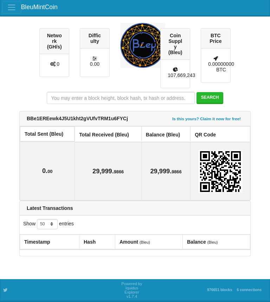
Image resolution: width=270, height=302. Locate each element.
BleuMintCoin (39, 7)
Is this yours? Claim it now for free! (206, 118)
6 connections (249, 290)
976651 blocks (219, 290)
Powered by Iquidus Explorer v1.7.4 (131, 290)
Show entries (48, 224)
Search (210, 97)
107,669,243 (181, 75)
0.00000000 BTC (221, 66)
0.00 (94, 64)
